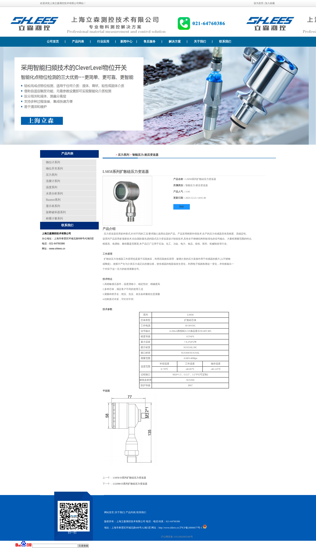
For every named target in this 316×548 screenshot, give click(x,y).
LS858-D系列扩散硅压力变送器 (129, 477)
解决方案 (178, 41)
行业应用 (106, 41)
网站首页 (109, 512)
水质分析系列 (54, 193)
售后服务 (152, 41)
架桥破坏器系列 (56, 212)
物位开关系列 (54, 168)
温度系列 (51, 187)
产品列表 (81, 41)
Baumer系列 (53, 199)
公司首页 (56, 41)
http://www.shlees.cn (169, 527)
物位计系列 (53, 162)
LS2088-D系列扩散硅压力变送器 (130, 483)
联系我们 (225, 41)
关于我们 (203, 41)
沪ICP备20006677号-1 (190, 527)
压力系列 (51, 174)
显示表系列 (53, 206)
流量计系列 (53, 181)
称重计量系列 (54, 218)
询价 (181, 206)
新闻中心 (128, 41)
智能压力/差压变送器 (145, 154)
